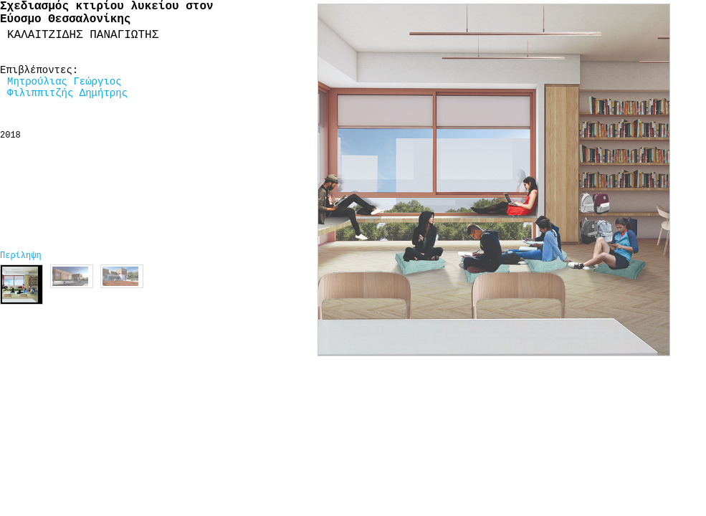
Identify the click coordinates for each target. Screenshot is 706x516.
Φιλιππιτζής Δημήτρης (67, 93)
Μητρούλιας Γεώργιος (64, 81)
